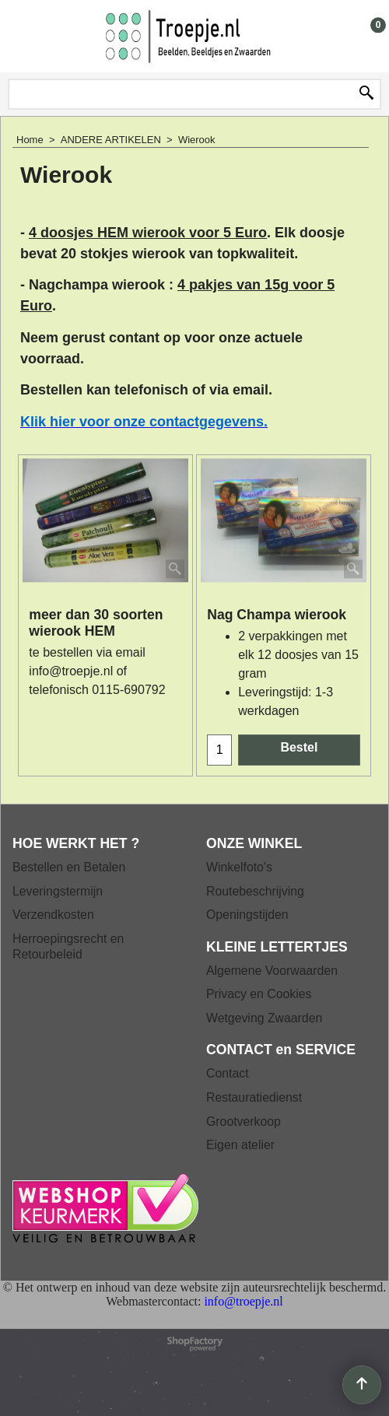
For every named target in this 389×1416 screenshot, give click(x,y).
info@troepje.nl (71, 671)
